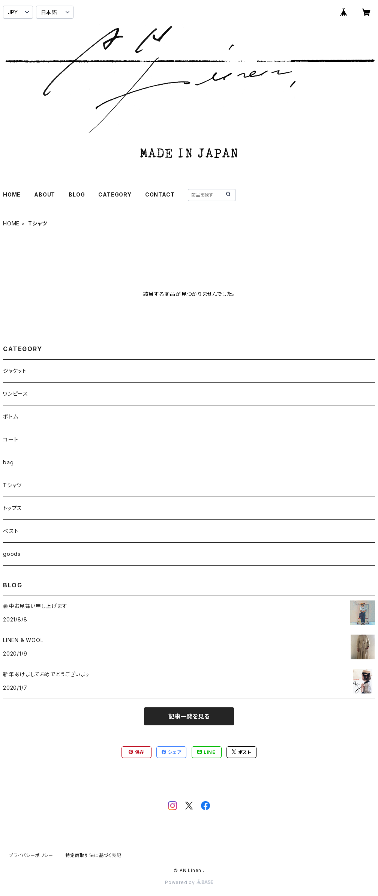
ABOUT (44, 194)
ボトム (10, 416)
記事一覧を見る (189, 716)
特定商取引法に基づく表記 (93, 855)
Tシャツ (12, 485)
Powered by (189, 882)
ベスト (10, 531)
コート (10, 439)
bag (8, 462)
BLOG (77, 194)
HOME (12, 194)
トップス (12, 508)
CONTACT (160, 194)
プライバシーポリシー (31, 855)
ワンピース (15, 393)
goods (12, 554)
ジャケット (15, 371)
